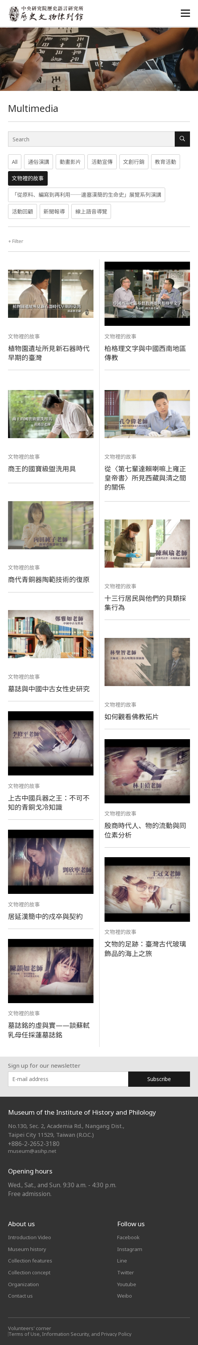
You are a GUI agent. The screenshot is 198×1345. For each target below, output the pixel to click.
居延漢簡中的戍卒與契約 (47, 916)
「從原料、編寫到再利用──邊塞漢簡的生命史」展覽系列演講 (86, 194)
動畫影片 (70, 161)
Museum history (28, 1248)
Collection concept (31, 1271)
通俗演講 (38, 161)
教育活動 (165, 161)
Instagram (130, 1248)
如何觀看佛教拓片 (133, 716)
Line (122, 1260)
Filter (17, 240)
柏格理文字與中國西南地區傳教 (147, 352)
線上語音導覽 (91, 211)
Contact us (21, 1294)
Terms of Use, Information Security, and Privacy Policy (71, 1332)
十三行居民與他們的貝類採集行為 (147, 602)
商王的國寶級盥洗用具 (43, 468)
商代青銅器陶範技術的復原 (50, 579)
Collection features (31, 1260)
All (15, 161)
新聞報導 (54, 211)
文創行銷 (134, 161)
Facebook (129, 1237)
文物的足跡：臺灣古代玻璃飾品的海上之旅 (147, 948)
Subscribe (159, 1079)
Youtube (127, 1283)
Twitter (126, 1271)
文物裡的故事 (28, 178)
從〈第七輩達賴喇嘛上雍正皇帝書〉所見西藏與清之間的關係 (147, 477)
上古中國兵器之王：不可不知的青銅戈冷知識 (50, 802)
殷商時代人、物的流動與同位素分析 (147, 830)
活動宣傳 (102, 161)
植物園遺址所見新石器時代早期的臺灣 (50, 352)
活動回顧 (22, 211)
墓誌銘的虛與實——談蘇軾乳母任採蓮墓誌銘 (50, 1029)
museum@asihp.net (32, 1150)
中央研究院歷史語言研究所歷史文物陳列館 (46, 14)
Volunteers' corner (29, 1327)
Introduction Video (31, 1237)
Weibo (125, 1294)
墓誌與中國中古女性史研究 (50, 688)
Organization (24, 1283)
